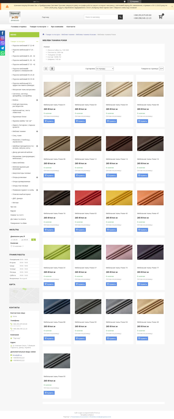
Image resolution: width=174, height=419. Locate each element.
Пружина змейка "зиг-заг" (22, 121)
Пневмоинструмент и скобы (23, 190)
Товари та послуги (38, 26)
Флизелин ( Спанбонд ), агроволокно (21, 141)
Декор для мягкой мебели (22, 152)
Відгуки (13, 211)
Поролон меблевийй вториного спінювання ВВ (22, 70)
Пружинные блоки (19, 117)
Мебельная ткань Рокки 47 (148, 213)
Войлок (15, 100)
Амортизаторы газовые (22, 173)
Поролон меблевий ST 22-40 (23, 45)
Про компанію (57, 26)
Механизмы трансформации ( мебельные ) (24, 157)
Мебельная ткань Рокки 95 (54, 376)
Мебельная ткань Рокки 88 (54, 322)
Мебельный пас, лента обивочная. (21, 111)
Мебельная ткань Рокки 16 (148, 159)
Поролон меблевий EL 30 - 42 (24, 60)
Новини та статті (16, 215)
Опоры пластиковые (20, 186)
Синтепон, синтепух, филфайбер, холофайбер (22, 95)
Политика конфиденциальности (100, 417)
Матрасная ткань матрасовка (24, 89)
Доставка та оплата (18, 219)
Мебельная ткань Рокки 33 (54, 268)
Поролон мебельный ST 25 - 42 (23, 51)
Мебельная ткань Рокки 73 (117, 268)
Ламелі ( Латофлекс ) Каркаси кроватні (24, 126)
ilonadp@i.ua (17, 355)
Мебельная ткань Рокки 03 (86, 105)
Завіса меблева (18, 163)
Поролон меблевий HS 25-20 (23, 75)
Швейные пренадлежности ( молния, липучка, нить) (23, 147)
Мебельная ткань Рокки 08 (54, 159)
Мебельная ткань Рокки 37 (86, 268)
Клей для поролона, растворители (20, 105)
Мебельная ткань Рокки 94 (117, 322)
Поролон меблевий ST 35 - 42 (24, 64)
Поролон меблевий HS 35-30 (23, 79)
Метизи (15, 203)
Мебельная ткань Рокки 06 (148, 105)
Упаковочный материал (22, 194)
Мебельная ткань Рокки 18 (54, 213)
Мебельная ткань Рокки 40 (148, 322)
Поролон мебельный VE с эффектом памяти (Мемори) (23, 84)
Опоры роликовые (20, 177)
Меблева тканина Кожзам (86, 35)
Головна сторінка (18, 26)
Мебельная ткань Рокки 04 (117, 105)
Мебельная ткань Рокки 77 (148, 268)
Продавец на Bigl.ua (87, 415)
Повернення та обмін (18, 223)
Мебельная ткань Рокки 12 (86, 159)
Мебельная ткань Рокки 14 (117, 159)
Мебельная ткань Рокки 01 (54, 105)
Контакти (71, 26)
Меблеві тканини (67, 35)
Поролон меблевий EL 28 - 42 (24, 56)
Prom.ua (97, 413)
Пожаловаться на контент (79, 417)
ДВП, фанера (18, 198)
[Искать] (120, 17)
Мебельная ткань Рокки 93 (86, 322)
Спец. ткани (17, 135)
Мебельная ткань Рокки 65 (86, 213)
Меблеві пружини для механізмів (21, 168)
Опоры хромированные (21, 181)
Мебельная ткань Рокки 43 (117, 213)
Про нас (13, 207)
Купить (50, 121)
